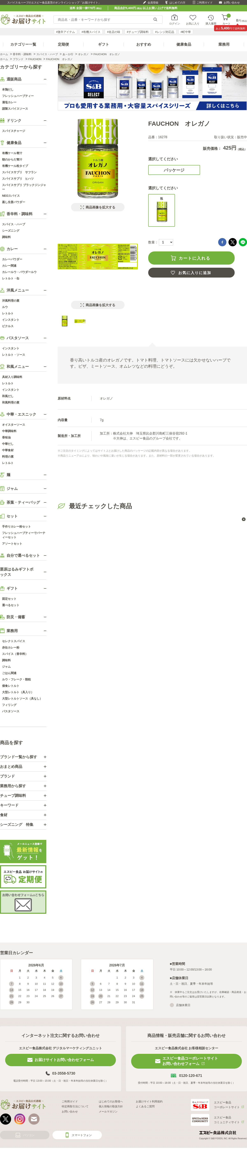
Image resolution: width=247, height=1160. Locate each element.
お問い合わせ (232, 2)
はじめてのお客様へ (111, 1101)
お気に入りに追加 (194, 273)
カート (227, 19)
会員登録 (153, 2)
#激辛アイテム (65, 32)
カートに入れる (194, 258)
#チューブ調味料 (138, 32)
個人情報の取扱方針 (111, 1106)
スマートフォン (82, 1135)
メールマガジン (108, 1111)
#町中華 (186, 32)
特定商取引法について (75, 1106)
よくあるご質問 (145, 1106)
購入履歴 (211, 23)
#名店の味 (113, 32)
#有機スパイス (91, 32)
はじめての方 (177, 2)
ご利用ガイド (205, 2)
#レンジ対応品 (164, 32)
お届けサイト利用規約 (149, 1101)
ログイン (174, 23)
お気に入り (192, 23)
